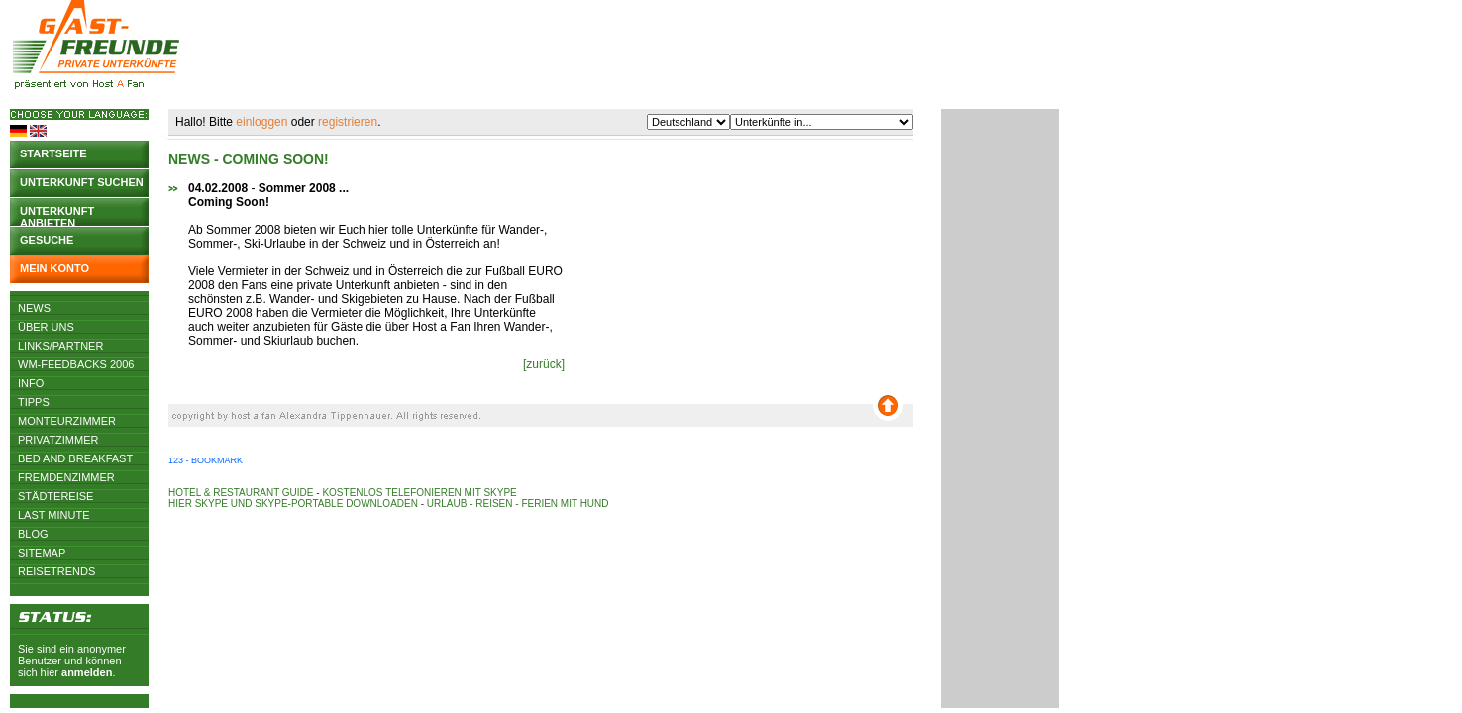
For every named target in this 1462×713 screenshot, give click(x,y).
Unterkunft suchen (82, 182)
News (34, 308)
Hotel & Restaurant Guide (241, 492)
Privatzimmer (58, 440)
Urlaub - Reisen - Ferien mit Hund (518, 503)
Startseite (53, 153)
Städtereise (55, 496)
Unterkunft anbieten (57, 215)
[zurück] (544, 364)
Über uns (46, 327)
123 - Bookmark (205, 460)
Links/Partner (60, 346)
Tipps (34, 402)
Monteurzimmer (67, 421)
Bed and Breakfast (75, 458)
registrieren (347, 122)
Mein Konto (54, 268)
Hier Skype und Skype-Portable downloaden (293, 503)
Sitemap (41, 553)
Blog (33, 534)
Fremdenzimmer (66, 477)
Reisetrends (56, 571)
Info (31, 383)
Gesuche (46, 240)
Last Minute (54, 515)
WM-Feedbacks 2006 (76, 364)
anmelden (86, 672)
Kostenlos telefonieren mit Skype (419, 492)
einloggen (261, 122)
